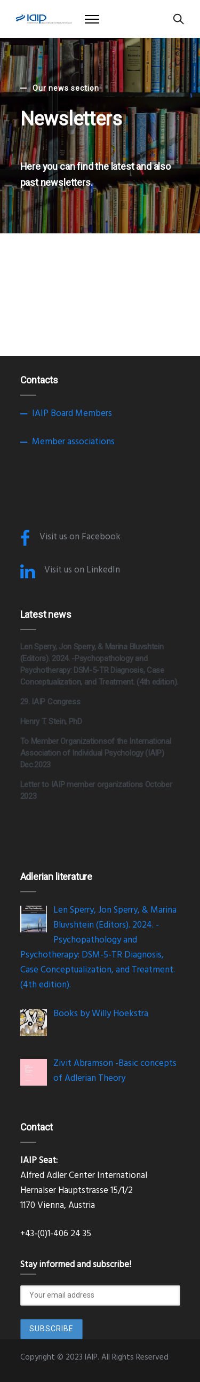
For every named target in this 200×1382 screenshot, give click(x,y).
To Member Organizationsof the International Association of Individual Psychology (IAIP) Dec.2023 (95, 752)
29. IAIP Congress (50, 701)
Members (93, 413)
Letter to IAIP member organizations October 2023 (96, 790)
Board (62, 413)
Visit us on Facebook (80, 537)
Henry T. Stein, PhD (51, 721)
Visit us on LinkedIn (82, 570)
